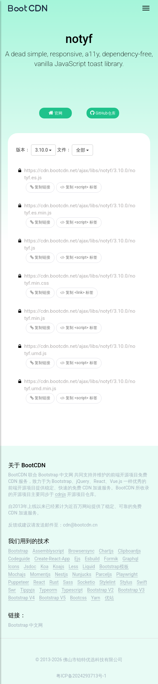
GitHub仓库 (103, 113)
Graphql (130, 558)
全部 (82, 150)
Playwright (126, 574)
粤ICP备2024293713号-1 (81, 675)
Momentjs (40, 574)
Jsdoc (30, 566)
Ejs (77, 558)
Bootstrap (18, 551)
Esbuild (92, 558)
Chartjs (106, 551)
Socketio (86, 582)
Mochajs (16, 574)
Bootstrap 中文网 (56, 474)
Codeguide (19, 558)
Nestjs (61, 574)
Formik (111, 558)
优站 (109, 597)
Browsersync (81, 551)
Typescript (72, 590)
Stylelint (107, 582)
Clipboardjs (129, 551)
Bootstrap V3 (131, 590)
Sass (68, 582)
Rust (53, 582)
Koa (44, 566)
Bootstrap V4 (21, 597)
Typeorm (48, 590)
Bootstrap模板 (113, 566)
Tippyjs (27, 590)
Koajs (58, 566)
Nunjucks (81, 574)
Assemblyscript (48, 551)
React (39, 582)
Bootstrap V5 (52, 597)
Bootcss (78, 597)
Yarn (95, 597)
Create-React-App (52, 558)
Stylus (126, 582)
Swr (12, 590)
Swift (142, 582)
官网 (55, 113)
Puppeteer (18, 582)
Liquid (89, 566)
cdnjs (60, 494)
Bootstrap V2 (100, 590)
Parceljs (104, 574)
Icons (13, 566)
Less (73, 566)
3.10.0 (43, 150)
